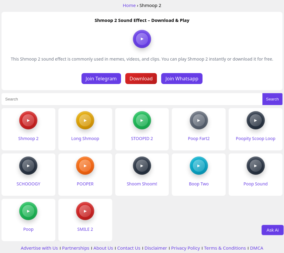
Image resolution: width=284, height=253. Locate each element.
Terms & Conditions (225, 248)
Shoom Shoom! (142, 184)
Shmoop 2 (28, 138)
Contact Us (128, 248)
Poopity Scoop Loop (255, 138)
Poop (28, 229)
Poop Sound (256, 184)
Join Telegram (101, 78)
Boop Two (199, 184)
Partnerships (75, 248)
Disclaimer (155, 248)
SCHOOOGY (28, 184)
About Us (103, 248)
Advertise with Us (39, 248)
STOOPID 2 (142, 138)
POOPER (85, 184)
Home (129, 5)
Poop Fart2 (199, 138)
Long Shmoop (85, 138)
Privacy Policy (185, 248)
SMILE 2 (85, 229)
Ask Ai (273, 229)
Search (272, 99)
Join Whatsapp (181, 78)
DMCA (256, 248)
